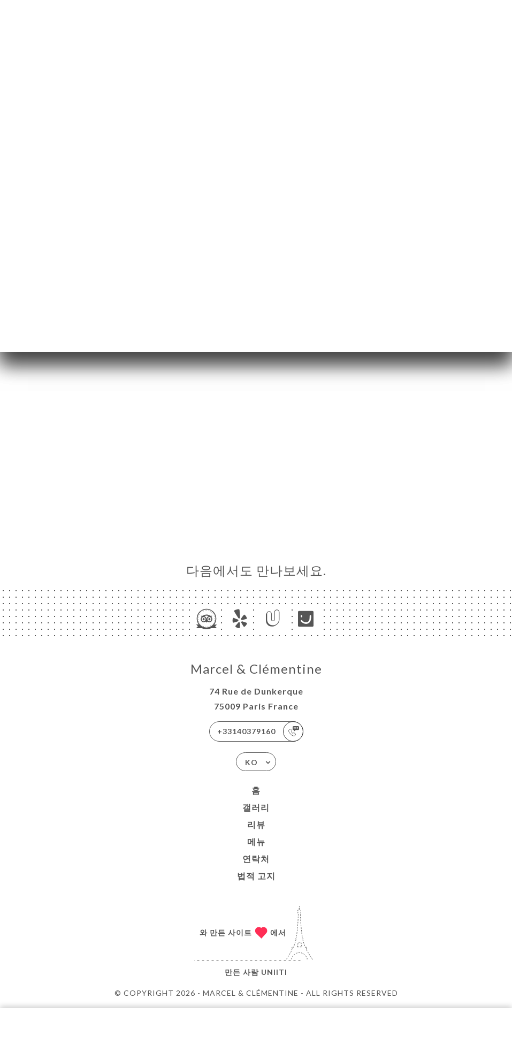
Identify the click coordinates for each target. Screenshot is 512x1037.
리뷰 (256, 824)
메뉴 (256, 841)
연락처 (256, 858)
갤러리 (256, 807)
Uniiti (274, 972)
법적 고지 (256, 876)
